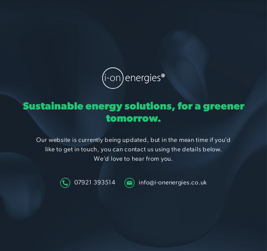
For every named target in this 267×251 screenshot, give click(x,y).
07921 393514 (87, 183)
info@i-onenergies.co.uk (165, 183)
